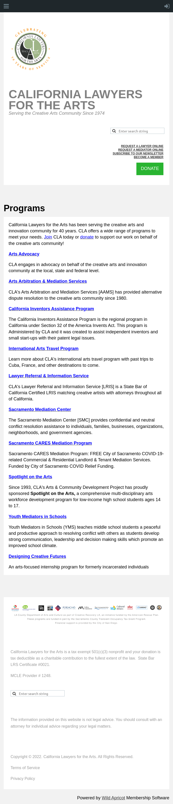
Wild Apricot (113, 797)
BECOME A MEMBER (148, 157)
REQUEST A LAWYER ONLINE (142, 146)
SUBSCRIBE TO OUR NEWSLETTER (138, 153)
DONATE (150, 168)
